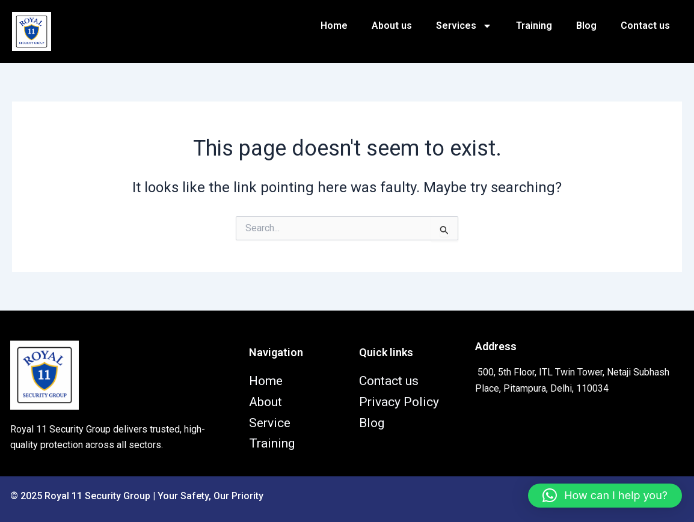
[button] (605, 496)
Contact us (645, 25)
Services (464, 26)
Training (534, 25)
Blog (586, 25)
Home (334, 25)
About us (392, 25)
